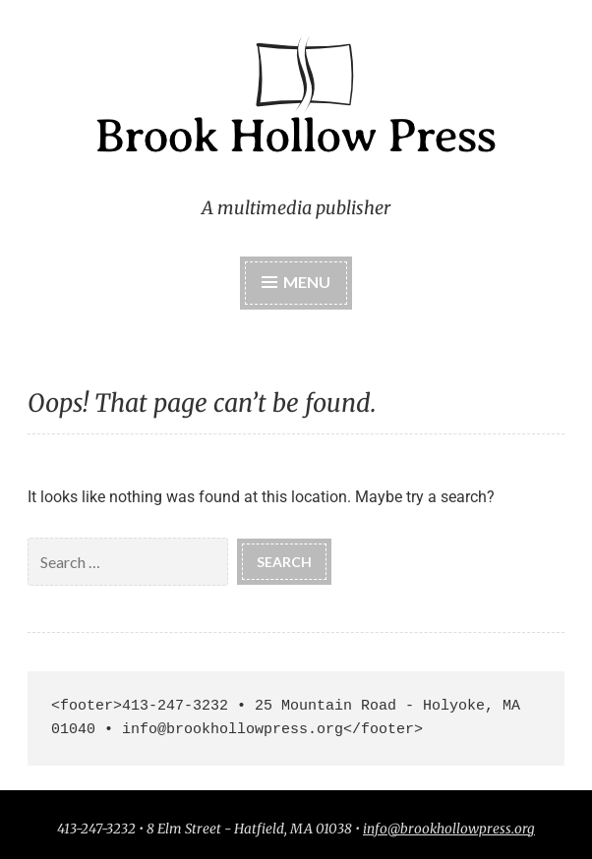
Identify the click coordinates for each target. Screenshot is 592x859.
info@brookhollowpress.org (449, 829)
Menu (306, 281)
